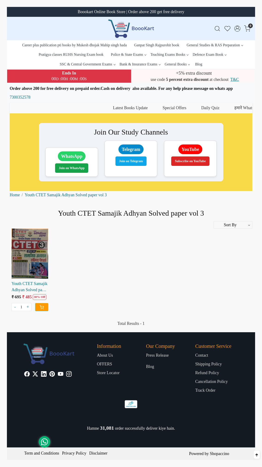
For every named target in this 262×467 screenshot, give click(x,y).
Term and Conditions (41, 453)
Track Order (205, 390)
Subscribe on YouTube (190, 161)
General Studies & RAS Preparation (215, 45)
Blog (198, 64)
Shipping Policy (208, 364)
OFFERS (104, 364)
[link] (217, 28)
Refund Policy (207, 372)
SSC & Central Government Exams (87, 64)
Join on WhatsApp (72, 168)
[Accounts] (237, 29)
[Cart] (41, 307)
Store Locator (108, 372)
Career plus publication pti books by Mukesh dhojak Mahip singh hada (74, 45)
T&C (234, 79)
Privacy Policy (74, 453)
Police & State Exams (128, 54)
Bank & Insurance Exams (140, 64)
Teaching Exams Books (169, 54)
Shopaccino (219, 453)
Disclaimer (98, 453)
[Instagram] (69, 374)
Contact (201, 355)
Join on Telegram (131, 161)
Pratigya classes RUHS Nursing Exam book (71, 54)
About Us (105, 355)
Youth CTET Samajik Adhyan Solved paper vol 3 (29, 287)
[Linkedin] (43, 374)
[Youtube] (60, 374)
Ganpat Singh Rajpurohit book (156, 45)
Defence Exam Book (209, 54)
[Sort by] (233, 225)
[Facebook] (27, 374)
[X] (35, 374)
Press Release (157, 355)
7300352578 (20, 97)
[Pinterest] (52, 374)
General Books (177, 64)
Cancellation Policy (211, 381)
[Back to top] (257, 455)
